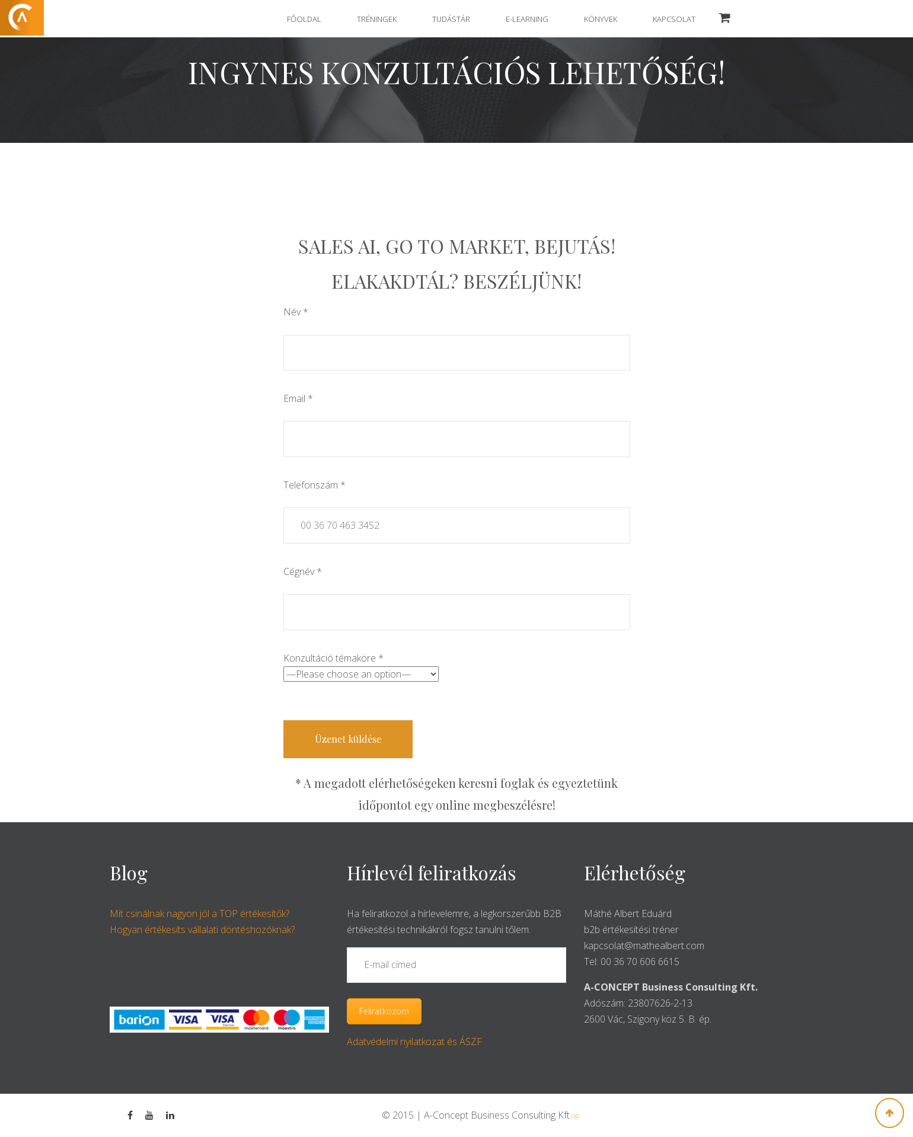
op (575, 1115)
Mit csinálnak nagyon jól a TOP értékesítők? (199, 913)
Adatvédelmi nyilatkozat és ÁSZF (414, 1041)
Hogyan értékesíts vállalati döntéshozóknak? (202, 929)
